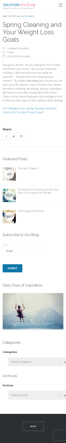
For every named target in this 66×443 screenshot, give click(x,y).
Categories (10, 352)
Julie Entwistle (27, 16)
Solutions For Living (18, 56)
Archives (8, 385)
